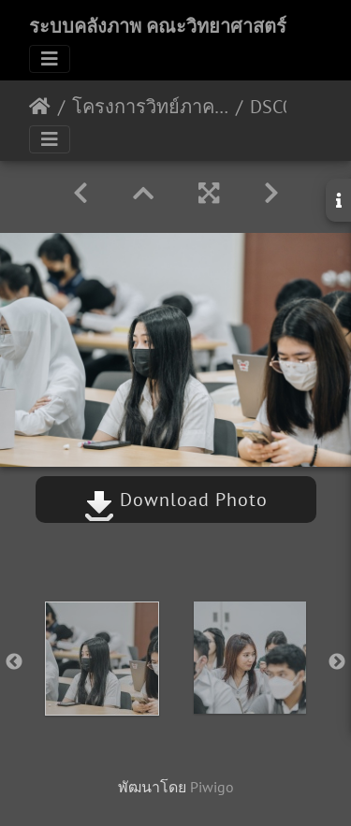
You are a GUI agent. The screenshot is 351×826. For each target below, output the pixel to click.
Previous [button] (14, 662)
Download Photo (176, 499)
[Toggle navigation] (49, 59)
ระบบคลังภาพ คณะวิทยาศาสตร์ (157, 26)
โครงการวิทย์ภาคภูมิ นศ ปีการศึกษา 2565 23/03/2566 (150, 106)
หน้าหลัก (40, 107)
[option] (102, 658)
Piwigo (212, 786)
